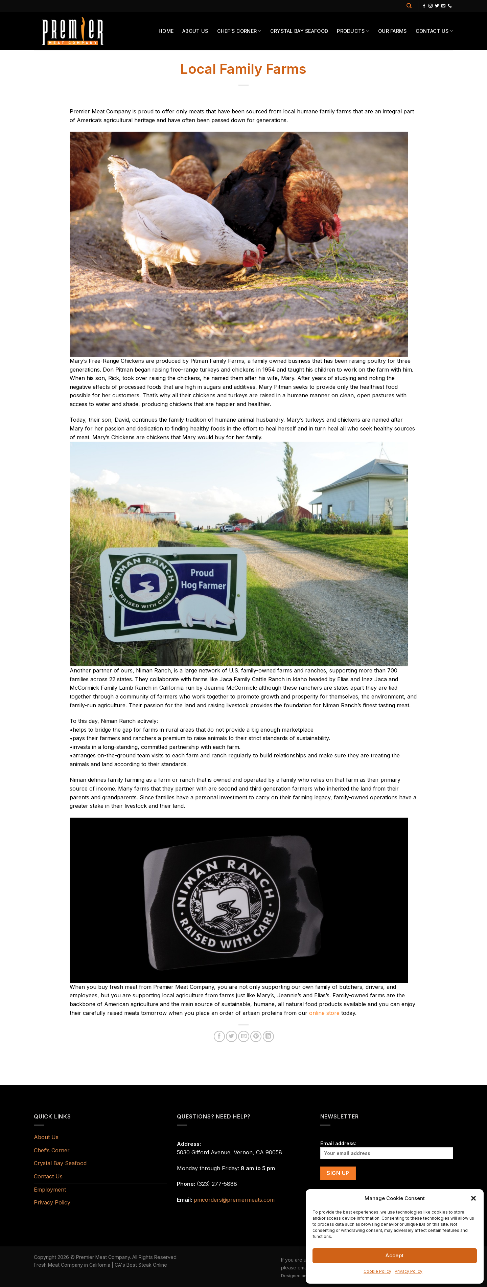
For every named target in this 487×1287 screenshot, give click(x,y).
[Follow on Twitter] (437, 6)
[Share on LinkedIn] (268, 1036)
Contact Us (434, 31)
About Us (195, 31)
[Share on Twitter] (231, 1036)
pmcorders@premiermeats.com (234, 1199)
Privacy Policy (408, 1271)
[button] (473, 1198)
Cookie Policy (377, 1271)
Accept (395, 1255)
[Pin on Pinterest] (255, 1036)
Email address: (386, 1149)
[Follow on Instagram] (430, 6)
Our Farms (392, 31)
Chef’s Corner (239, 31)
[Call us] (450, 6)
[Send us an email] (443, 6)
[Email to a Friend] (243, 1036)
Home (166, 31)
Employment (50, 1189)
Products (353, 31)
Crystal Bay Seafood (299, 31)
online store (324, 1012)
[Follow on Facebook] (424, 6)
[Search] (409, 5)
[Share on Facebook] (219, 1036)
